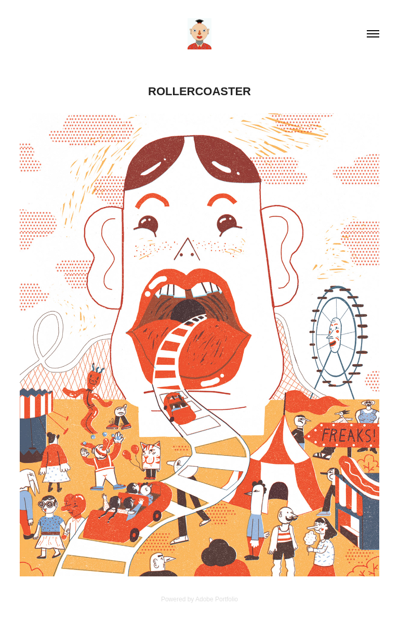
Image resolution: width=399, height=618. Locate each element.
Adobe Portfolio (216, 599)
